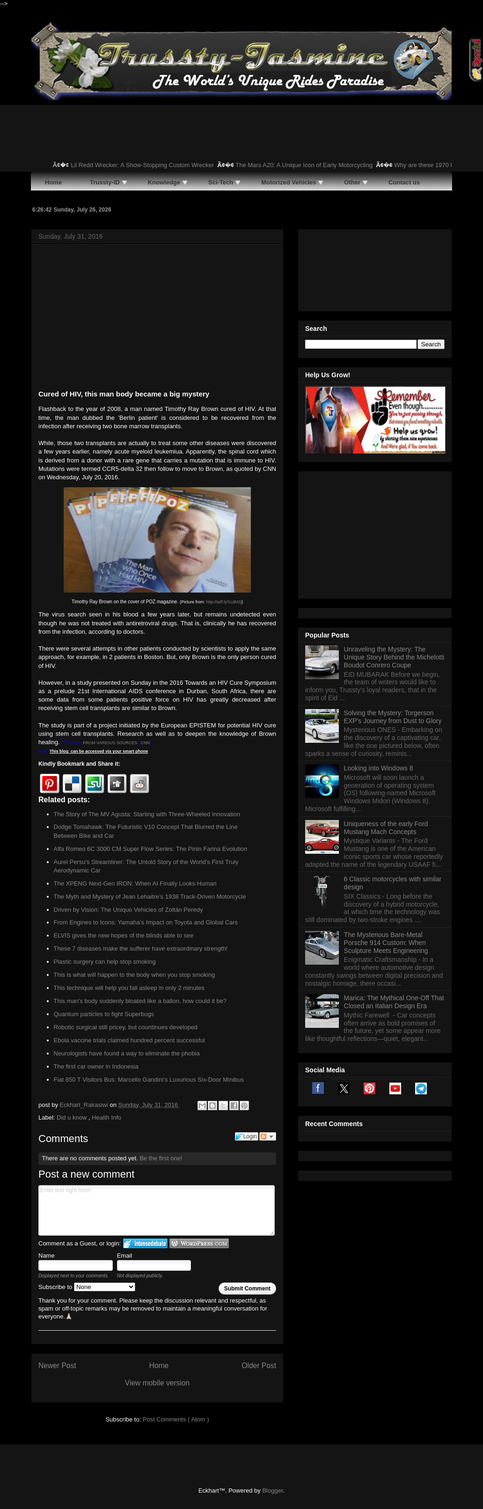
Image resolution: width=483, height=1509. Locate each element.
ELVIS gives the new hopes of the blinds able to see (124, 935)
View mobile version (157, 1383)
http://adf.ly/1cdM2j (224, 602)
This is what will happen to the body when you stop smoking (134, 974)
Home (159, 1366)
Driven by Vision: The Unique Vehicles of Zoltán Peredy (128, 909)
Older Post (259, 1366)
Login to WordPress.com (199, 1243)
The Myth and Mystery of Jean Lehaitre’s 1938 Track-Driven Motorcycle (150, 896)
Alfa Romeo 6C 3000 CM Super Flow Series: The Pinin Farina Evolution (151, 848)
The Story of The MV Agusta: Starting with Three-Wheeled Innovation (147, 814)
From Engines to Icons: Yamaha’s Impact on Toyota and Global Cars (146, 922)
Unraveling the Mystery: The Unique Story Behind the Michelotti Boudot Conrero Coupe (394, 540)
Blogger (272, 1490)
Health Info (106, 1117)
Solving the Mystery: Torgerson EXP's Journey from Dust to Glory (393, 600)
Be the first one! (160, 1158)
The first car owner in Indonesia (96, 1066)
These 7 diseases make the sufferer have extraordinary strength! (141, 948)
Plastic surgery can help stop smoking (105, 961)
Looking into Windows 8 (378, 651)
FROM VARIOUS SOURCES (110, 742)
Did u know (72, 1117)
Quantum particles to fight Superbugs (104, 1014)
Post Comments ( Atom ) (176, 1419)
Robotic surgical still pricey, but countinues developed (126, 1027)
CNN (145, 742)
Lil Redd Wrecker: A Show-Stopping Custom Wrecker (149, 164)
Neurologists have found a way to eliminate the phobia (127, 1053)
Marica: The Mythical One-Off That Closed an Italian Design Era (394, 885)
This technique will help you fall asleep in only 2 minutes (129, 987)
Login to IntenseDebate (145, 1243)
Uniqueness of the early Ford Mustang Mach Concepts (386, 710)
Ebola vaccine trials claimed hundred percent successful (129, 1040)
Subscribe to (86, 1286)
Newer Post (57, 1366)
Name (46, 1255)
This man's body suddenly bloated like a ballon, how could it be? (140, 1000)
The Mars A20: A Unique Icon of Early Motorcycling (311, 164)
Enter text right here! (156, 1210)
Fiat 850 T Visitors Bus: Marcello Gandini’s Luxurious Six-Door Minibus (149, 1079)
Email (124, 1255)
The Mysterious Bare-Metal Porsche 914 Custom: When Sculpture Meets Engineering (386, 825)
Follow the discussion (267, 1136)
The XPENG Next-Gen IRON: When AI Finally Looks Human (135, 883)
